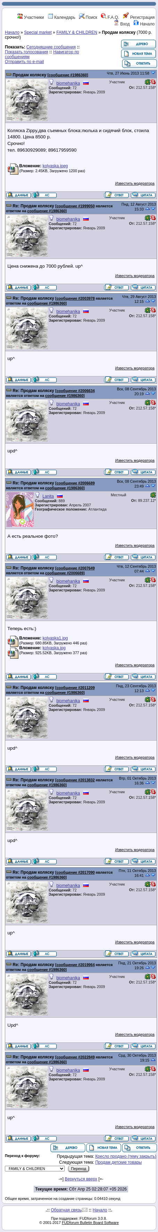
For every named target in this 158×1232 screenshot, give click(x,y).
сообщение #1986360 (68, 75)
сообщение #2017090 (75, 872)
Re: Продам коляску (33, 206)
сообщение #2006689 (75, 483)
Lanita (48, 496)
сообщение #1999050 (75, 206)
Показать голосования (26, 51)
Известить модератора (135, 183)
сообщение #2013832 (75, 780)
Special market (38, 32)
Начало (144, 24)
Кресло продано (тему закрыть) (126, 1156)
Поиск (88, 17)
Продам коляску (29, 74)
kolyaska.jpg (53, 647)
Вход (121, 24)
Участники (30, 17)
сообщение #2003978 (75, 298)
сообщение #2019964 (75, 965)
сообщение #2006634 (75, 391)
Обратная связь (66, 1210)
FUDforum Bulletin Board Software (90, 1222)
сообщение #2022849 (75, 1057)
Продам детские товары (118, 1162)
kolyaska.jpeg (55, 165)
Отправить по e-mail (24, 61)
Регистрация (139, 17)
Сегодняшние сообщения (51, 47)
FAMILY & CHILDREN (76, 32)
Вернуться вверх (81, 1179)
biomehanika (68, 83)
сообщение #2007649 (75, 568)
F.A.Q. (110, 17)
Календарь (62, 17)
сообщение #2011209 (75, 688)
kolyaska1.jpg (55, 638)
